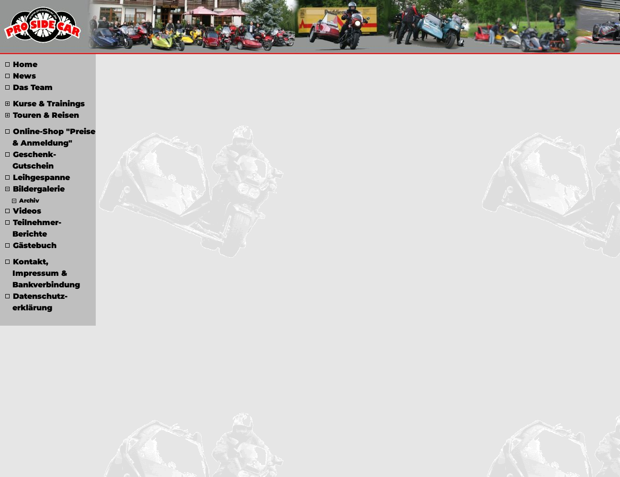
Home (21, 64)
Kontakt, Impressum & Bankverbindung (42, 273)
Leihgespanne (37, 177)
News (20, 75)
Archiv (25, 200)
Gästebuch (30, 245)
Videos (23, 211)
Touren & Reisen (42, 115)
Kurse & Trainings (45, 103)
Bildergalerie (35, 188)
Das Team (29, 87)
